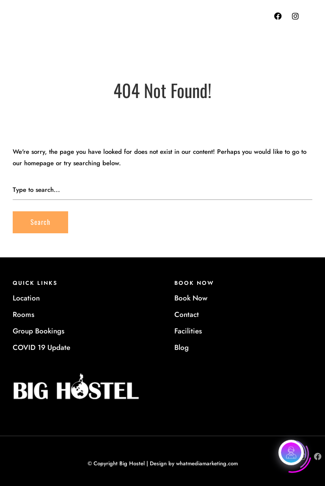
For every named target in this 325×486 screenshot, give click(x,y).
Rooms (23, 314)
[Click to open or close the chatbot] (291, 452)
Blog (181, 347)
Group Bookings (38, 331)
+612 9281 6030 (192, 25)
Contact (186, 314)
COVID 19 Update (41, 347)
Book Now (190, 298)
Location (26, 298)
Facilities (188, 331)
